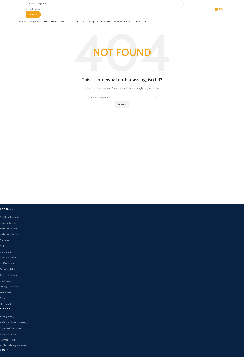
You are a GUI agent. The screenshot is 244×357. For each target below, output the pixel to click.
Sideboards (6, 251)
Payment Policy (8, 339)
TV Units (4, 240)
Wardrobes (5, 292)
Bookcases (6, 280)
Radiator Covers (8, 222)
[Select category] (105, 9)
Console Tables (8, 257)
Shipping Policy (8, 333)
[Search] (105, 3)
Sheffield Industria (9, 217)
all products (6, 304)
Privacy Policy (7, 316)
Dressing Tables (8, 269)
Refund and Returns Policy (13, 322)
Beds (2, 298)
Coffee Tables (7, 263)
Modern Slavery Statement (14, 345)
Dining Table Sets (9, 286)
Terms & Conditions (10, 328)
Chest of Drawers (9, 275)
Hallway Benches (8, 228)
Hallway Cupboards (10, 234)
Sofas (3, 246)
